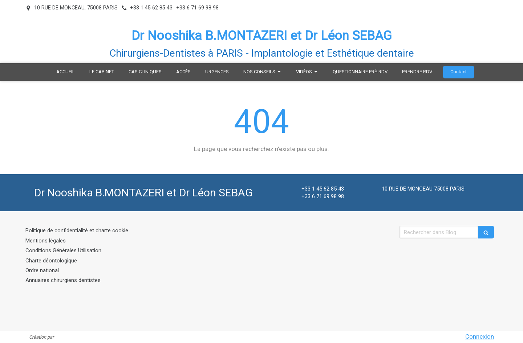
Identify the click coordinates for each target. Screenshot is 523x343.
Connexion (479, 336)
